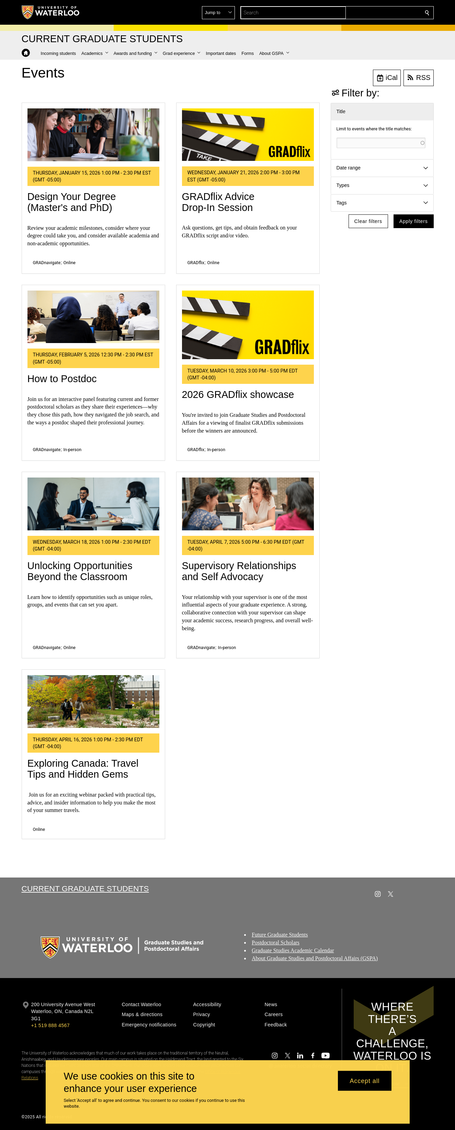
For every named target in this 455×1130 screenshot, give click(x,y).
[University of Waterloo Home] (51, 12)
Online (70, 262)
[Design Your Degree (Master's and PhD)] (93, 134)
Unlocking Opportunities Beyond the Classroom (80, 571)
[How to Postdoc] (93, 317)
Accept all (364, 1080)
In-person (73, 449)
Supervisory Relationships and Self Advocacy (239, 571)
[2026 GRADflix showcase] (248, 325)
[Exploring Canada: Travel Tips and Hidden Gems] (93, 701)
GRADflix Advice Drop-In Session (218, 202)
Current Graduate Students (85, 888)
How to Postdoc (62, 378)
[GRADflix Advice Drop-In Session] (248, 134)
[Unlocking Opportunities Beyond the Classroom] (93, 504)
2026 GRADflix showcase (238, 394)
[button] (377, 13)
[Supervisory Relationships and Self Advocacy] (248, 504)
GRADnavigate (47, 262)
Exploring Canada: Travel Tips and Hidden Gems (83, 769)
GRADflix (195, 262)
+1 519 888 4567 (50, 1025)
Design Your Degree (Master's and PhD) (71, 202)
